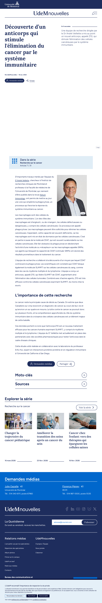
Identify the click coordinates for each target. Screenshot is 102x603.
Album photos (10, 554)
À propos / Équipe (42, 546)
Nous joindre (40, 550)
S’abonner (39, 554)
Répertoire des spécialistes (14, 550)
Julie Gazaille (12, 488)
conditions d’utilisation (39, 600)
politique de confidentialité (19, 600)
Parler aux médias (11, 568)
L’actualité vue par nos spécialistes (17, 546)
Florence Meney (70, 488)
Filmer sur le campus (12, 559)
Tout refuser (32, 596)
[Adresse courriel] (66, 524)
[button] (94, 14)
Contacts (8, 572)
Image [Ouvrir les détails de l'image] (98, 149)
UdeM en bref (10, 563)
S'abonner (89, 524)
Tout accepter (43, 596)
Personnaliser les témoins (15, 596)
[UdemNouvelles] (51, 14)
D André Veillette (23, 182)
